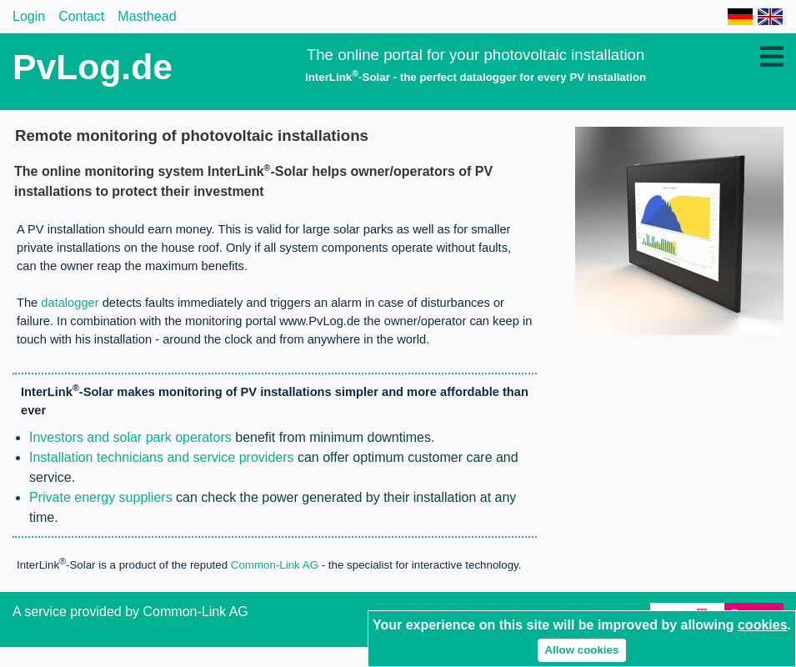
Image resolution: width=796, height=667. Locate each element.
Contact (81, 16)
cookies (763, 625)
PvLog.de (93, 67)
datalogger (69, 302)
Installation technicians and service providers (161, 457)
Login (29, 16)
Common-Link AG (274, 565)
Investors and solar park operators (130, 437)
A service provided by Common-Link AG (130, 611)
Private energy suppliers (101, 497)
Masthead (147, 16)
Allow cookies (582, 650)
